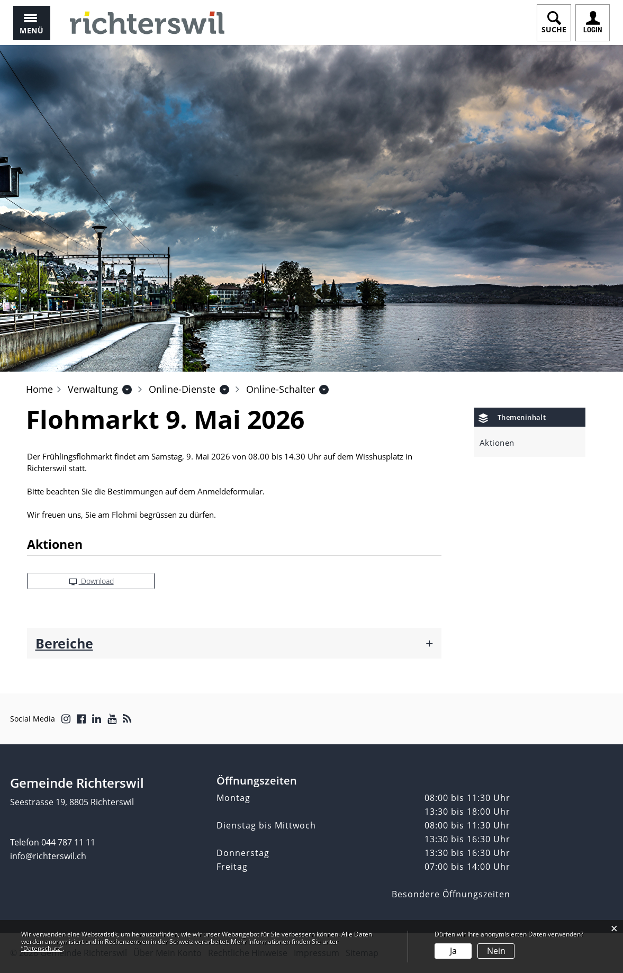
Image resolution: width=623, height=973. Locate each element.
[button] (93, 389)
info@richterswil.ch (48, 856)
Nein (496, 951)
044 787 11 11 (68, 842)
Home (39, 389)
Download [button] (91, 581)
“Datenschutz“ (41, 948)
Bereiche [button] (64, 643)
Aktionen (497, 442)
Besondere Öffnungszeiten (451, 894)
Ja (453, 951)
